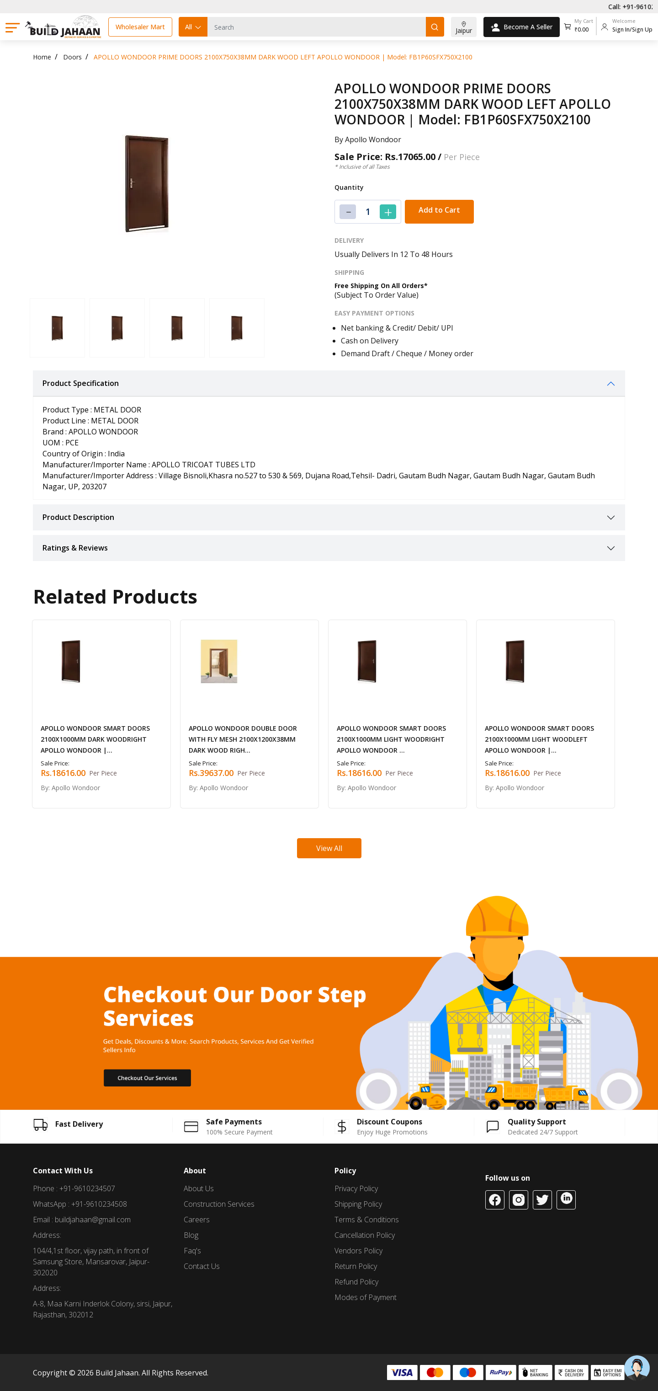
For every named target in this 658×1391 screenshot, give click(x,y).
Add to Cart (439, 210)
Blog (191, 1235)
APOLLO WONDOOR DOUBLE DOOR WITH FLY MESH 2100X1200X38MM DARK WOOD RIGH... (243, 739)
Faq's (192, 1251)
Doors (72, 57)
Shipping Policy (358, 1204)
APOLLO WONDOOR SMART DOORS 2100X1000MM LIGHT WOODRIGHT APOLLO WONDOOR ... (391, 739)
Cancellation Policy (364, 1235)
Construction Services (219, 1204)
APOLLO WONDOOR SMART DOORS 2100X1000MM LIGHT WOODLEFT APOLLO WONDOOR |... (539, 739)
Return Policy (355, 1266)
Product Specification (80, 383)
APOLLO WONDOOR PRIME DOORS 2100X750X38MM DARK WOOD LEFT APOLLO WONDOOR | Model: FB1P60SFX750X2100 (283, 57)
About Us (199, 1188)
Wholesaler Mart (140, 26)
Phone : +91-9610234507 (74, 1188)
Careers (197, 1219)
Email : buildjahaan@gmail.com (82, 1219)
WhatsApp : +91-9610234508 (80, 1204)
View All (329, 848)
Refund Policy (356, 1282)
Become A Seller (521, 27)
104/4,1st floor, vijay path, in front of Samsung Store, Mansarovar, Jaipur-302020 (91, 1262)
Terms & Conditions (366, 1219)
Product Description (78, 517)
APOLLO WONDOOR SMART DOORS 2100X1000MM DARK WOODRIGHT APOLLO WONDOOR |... (95, 739)
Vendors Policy (358, 1251)
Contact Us (202, 1266)
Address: (47, 1235)
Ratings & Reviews (75, 548)
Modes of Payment (365, 1297)
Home (42, 57)
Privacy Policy (356, 1188)
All (193, 27)
